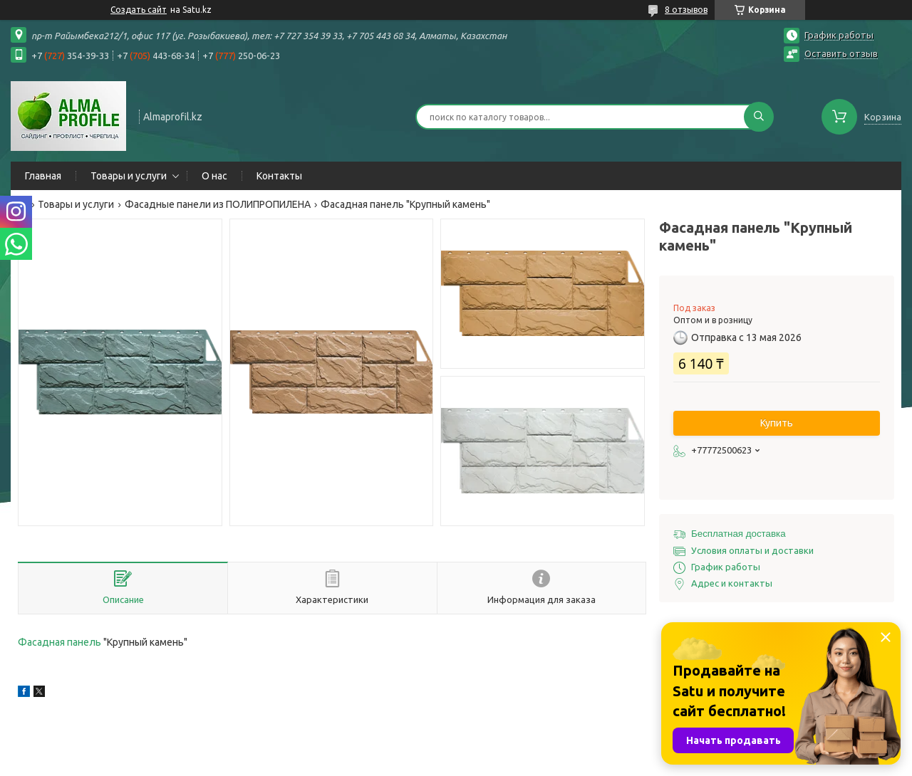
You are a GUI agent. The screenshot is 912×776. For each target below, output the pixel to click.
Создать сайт (138, 9)
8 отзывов (686, 9)
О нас (214, 176)
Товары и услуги (128, 176)
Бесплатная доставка (738, 533)
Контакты (279, 176)
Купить (776, 423)
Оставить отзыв (841, 53)
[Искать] (759, 117)
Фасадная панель (59, 642)
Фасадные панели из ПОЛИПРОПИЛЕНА (218, 204)
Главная (43, 176)
